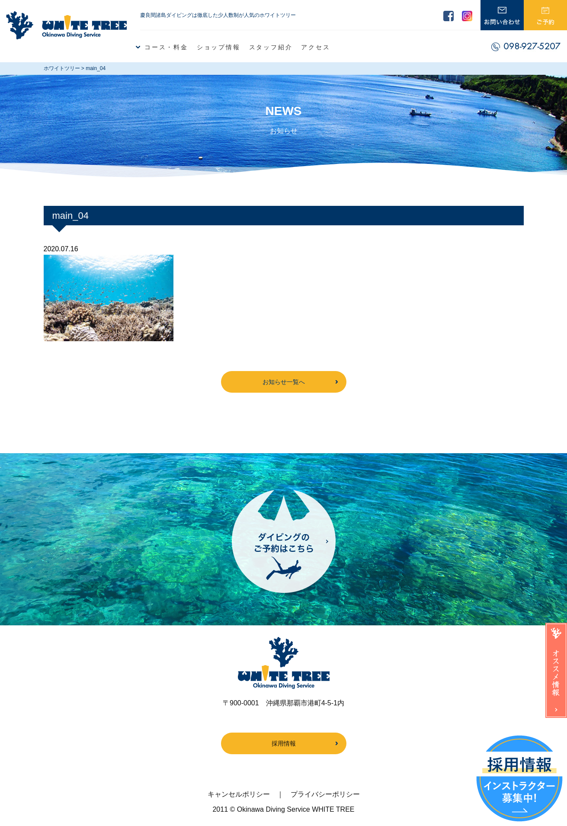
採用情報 (284, 743)
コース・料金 (166, 47)
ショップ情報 (218, 47)
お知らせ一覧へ (284, 381)
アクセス (315, 47)
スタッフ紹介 (271, 47)
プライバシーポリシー (325, 794)
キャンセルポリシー (239, 794)
